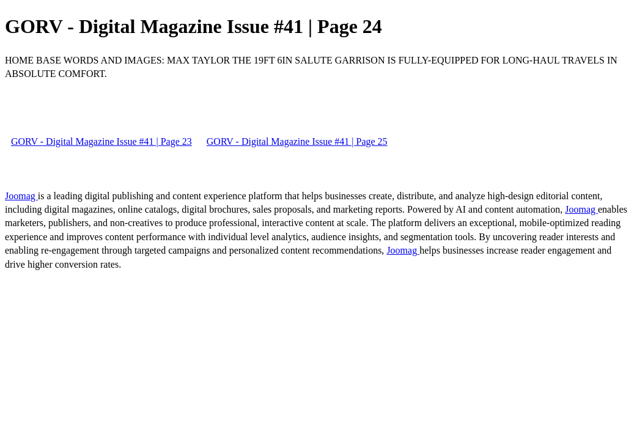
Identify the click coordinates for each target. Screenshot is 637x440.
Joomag (21, 196)
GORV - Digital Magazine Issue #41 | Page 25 (297, 141)
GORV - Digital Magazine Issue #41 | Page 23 (101, 141)
